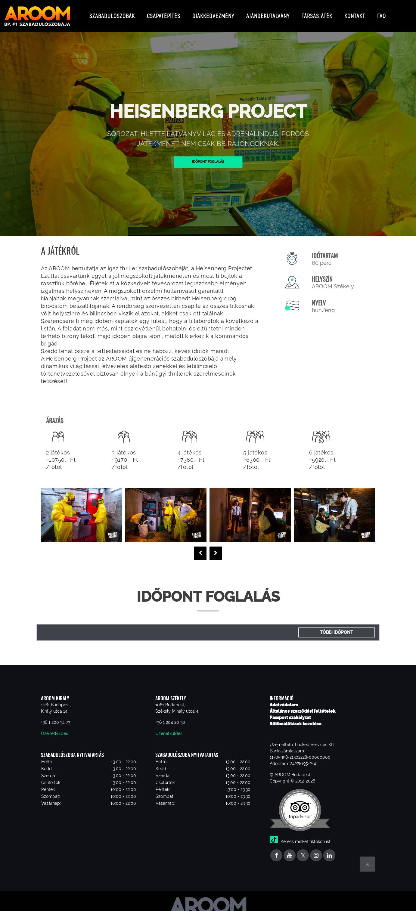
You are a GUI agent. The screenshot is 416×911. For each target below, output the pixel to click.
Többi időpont (336, 627)
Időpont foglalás (208, 157)
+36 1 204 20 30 (170, 717)
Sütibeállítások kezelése (295, 719)
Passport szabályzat (290, 712)
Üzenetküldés (54, 728)
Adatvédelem (284, 700)
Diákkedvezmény (213, 13)
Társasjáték (317, 13)
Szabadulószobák (112, 13)
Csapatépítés (163, 13)
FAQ (381, 13)
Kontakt (354, 13)
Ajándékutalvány (268, 13)
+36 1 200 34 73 (55, 717)
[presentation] (200, 548)
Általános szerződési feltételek (302, 706)
